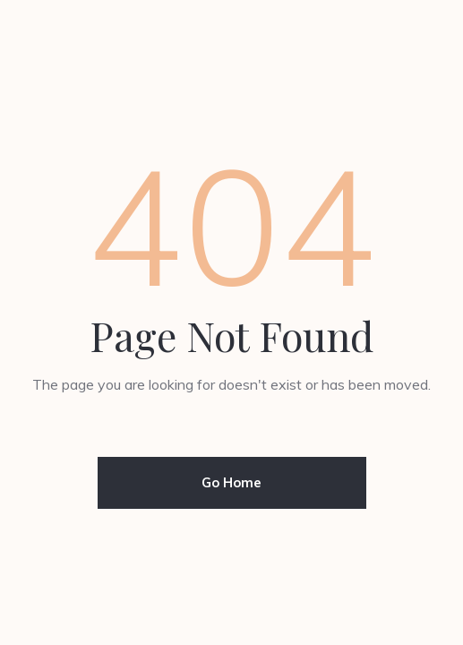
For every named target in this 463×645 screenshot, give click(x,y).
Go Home (231, 482)
